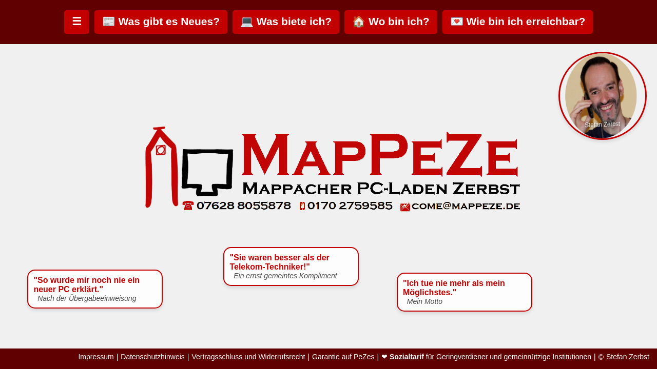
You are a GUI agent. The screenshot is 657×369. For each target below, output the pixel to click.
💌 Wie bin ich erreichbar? (518, 21)
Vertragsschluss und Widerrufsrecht (248, 357)
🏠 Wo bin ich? (390, 21)
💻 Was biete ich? (286, 21)
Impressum (95, 357)
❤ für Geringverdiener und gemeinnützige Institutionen (486, 357)
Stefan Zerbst (627, 357)
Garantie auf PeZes (343, 357)
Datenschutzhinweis (153, 357)
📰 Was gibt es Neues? (161, 21)
